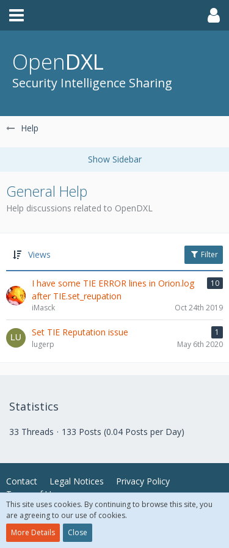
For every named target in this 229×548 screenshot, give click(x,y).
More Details (33, 532)
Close (77, 532)
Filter (203, 254)
